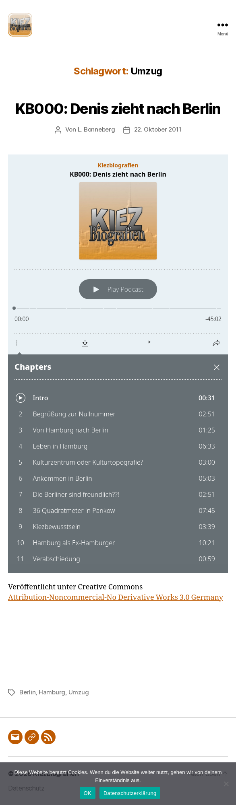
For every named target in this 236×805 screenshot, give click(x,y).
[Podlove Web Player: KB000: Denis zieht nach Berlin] (118, 363)
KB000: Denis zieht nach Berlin (117, 108)
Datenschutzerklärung (130, 793)
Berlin (27, 692)
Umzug (78, 692)
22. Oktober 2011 (158, 129)
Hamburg (52, 692)
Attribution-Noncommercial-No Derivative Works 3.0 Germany (115, 597)
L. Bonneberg (96, 129)
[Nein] (226, 784)
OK (87, 793)
